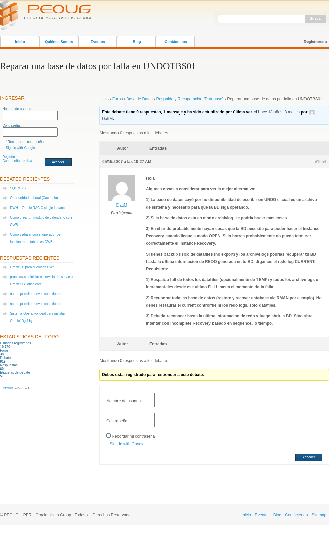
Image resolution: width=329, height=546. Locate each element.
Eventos (98, 42)
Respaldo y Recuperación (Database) (189, 99)
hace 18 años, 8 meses (279, 112)
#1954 (320, 161)
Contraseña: (12, 125)
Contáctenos (175, 42)
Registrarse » (315, 42)
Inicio (20, 42)
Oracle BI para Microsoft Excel (32, 267)
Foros (117, 99)
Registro (9, 157)
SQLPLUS (18, 188)
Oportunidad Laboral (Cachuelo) (34, 198)
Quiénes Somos (59, 42)
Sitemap (319, 515)
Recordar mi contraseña (26, 142)
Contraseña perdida (17, 161)
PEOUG (8, 388)
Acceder (58, 162)
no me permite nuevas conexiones (35, 294)
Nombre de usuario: (17, 109)
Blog (137, 42)
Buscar (316, 18)
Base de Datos (139, 99)
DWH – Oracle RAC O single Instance (38, 208)
